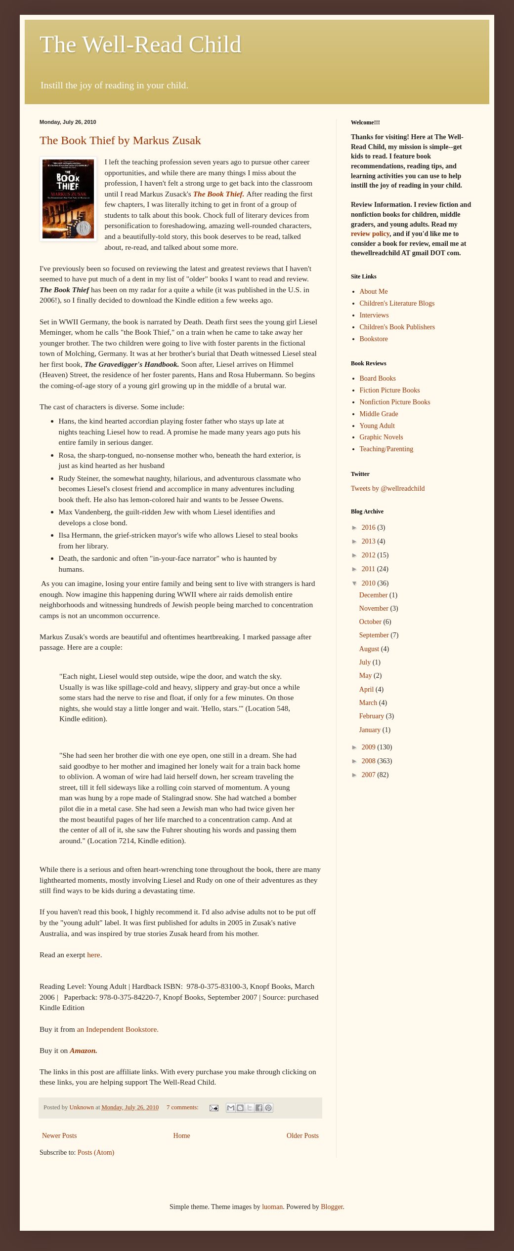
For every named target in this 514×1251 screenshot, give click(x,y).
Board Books (378, 378)
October (371, 622)
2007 (370, 775)
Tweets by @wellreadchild (388, 488)
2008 (370, 761)
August (370, 649)
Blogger (332, 1207)
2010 (370, 583)
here (93, 954)
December (374, 595)
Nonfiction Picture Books (395, 402)
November (374, 608)
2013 (370, 541)
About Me (374, 291)
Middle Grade (379, 414)
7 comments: (183, 1107)
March (369, 702)
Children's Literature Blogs (397, 303)
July (366, 662)
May (366, 675)
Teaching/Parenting (387, 449)
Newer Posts (59, 1135)
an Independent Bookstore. (119, 1029)
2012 (370, 555)
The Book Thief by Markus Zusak (120, 140)
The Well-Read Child (141, 44)
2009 (370, 747)
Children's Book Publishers (397, 327)
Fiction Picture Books (390, 390)
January (371, 730)
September (374, 635)
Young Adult (377, 426)
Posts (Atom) (96, 1152)
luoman (272, 1207)
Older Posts (303, 1135)
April (367, 689)
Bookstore (374, 339)
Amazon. (83, 1050)
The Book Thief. (219, 194)
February (372, 716)
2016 (370, 527)
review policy (370, 233)
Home (181, 1135)
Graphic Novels (381, 437)
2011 (369, 569)
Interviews (374, 315)
